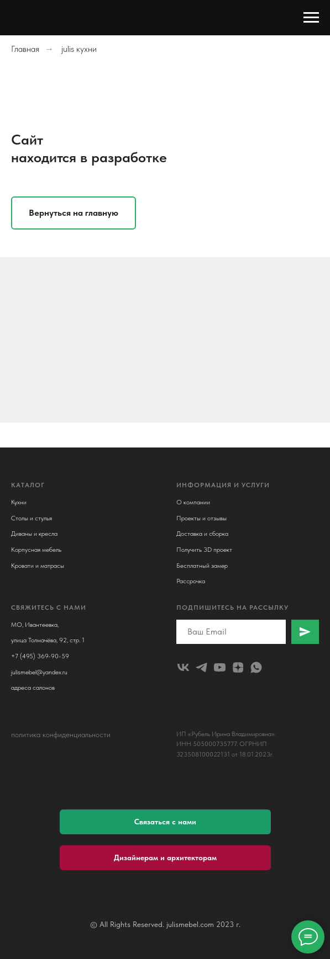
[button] (165, 821)
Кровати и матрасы (37, 565)
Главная (25, 49)
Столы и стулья (31, 518)
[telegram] (201, 667)
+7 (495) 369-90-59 (40, 656)
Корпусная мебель (36, 549)
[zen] (238, 667)
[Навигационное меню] (311, 17)
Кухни (19, 502)
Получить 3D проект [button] (204, 549)
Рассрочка (190, 581)
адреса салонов (33, 687)
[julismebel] (183, 667)
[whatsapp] (256, 667)
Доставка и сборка (202, 533)
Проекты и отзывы (201, 518)
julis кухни (79, 49)
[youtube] (220, 667)
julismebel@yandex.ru (39, 672)
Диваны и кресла (34, 533)
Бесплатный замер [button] (202, 565)
